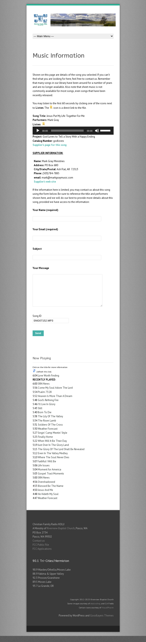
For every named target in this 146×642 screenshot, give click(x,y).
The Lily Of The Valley (50, 422)
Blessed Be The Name (50, 492)
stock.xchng (95, 609)
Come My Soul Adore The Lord (55, 394)
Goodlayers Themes (102, 621)
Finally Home (45, 443)
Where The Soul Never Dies (53, 463)
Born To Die (44, 418)
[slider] (67, 131)
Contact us (39, 546)
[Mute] (97, 131)
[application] (73, 131)
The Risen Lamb (47, 426)
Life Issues (44, 471)
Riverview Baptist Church (61, 534)
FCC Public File (41, 551)
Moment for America (49, 475)
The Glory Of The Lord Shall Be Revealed (61, 455)
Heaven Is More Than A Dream (55, 402)
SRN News (44, 389)
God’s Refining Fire (48, 406)
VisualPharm (108, 613)
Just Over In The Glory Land (53, 451)
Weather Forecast (48, 435)
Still (40, 414)
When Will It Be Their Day (52, 447)
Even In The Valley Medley (53, 459)
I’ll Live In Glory (46, 410)
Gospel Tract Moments (51, 479)
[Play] (38, 131)
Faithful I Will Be (47, 467)
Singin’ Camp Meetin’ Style (52, 439)
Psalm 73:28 (45, 398)
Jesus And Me (45, 496)
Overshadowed (46, 488)
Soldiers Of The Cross (50, 430)
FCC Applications (42, 555)
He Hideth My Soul (48, 500)
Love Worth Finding (48, 381)
